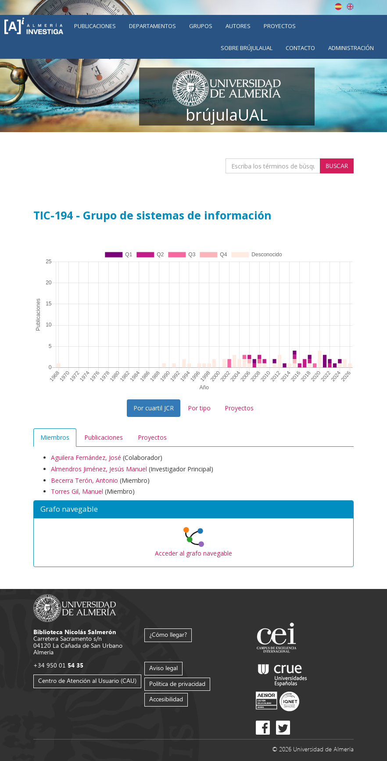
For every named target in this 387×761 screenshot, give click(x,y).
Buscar (337, 166)
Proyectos (280, 26)
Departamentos (152, 26)
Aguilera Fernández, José (86, 457)
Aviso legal (163, 668)
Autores (238, 26)
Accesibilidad (166, 699)
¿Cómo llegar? (168, 634)
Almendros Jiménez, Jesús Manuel (99, 469)
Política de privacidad (177, 683)
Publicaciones (95, 26)
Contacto (300, 48)
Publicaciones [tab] (103, 437)
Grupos (200, 26)
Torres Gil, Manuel (77, 491)
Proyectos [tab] (152, 437)
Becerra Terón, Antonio (84, 480)
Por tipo (199, 408)
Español (338, 6)
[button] (193, 509)
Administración (351, 48)
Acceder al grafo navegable (193, 553)
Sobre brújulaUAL (246, 48)
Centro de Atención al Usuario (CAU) (87, 680)
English (350, 6)
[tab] (193, 509)
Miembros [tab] (54, 437)
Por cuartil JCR (153, 408)
